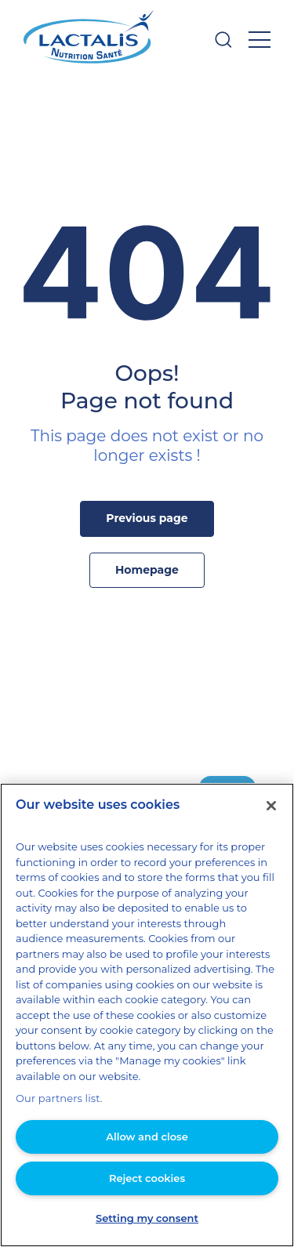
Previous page (147, 518)
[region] (147, 1030)
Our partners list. (54, 1098)
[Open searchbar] (223, 39)
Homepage (147, 570)
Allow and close (146, 1136)
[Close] (271, 837)
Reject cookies (147, 1178)
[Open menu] (259, 39)
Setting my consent (147, 1217)
